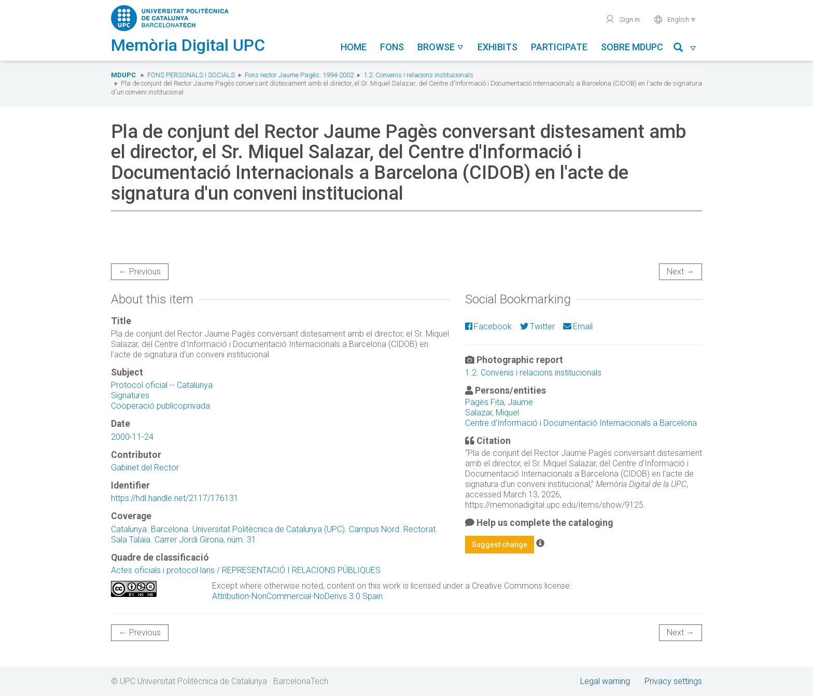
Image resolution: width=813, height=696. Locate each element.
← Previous (140, 271)
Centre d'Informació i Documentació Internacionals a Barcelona (581, 423)
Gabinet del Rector (145, 467)
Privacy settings (673, 681)
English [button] (675, 19)
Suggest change (499, 544)
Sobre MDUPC (632, 46)
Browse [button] (440, 46)
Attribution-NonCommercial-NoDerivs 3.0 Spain (297, 596)
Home (354, 46)
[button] (685, 49)
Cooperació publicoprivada (160, 406)
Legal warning (605, 681)
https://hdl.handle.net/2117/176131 (175, 498)
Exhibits (497, 46)
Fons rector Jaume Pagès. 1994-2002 (299, 75)
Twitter (537, 326)
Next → (680, 271)
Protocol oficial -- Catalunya (162, 385)
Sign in (622, 19)
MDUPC (123, 75)
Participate (559, 46)
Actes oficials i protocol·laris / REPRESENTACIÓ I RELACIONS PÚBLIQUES (246, 570)
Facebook (488, 326)
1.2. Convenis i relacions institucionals (418, 75)
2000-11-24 (132, 437)
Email (578, 326)
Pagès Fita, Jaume (499, 402)
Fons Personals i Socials (191, 75)
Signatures (130, 395)
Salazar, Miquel (492, 412)
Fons (392, 46)
